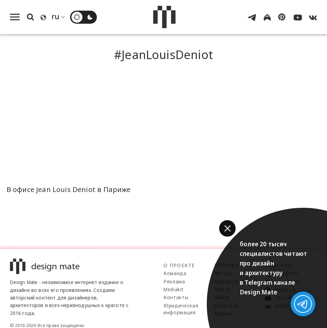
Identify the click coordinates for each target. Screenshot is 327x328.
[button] (227, 228)
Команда (175, 273)
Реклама (174, 281)
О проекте (179, 265)
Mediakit (173, 289)
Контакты (176, 297)
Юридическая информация (181, 309)
